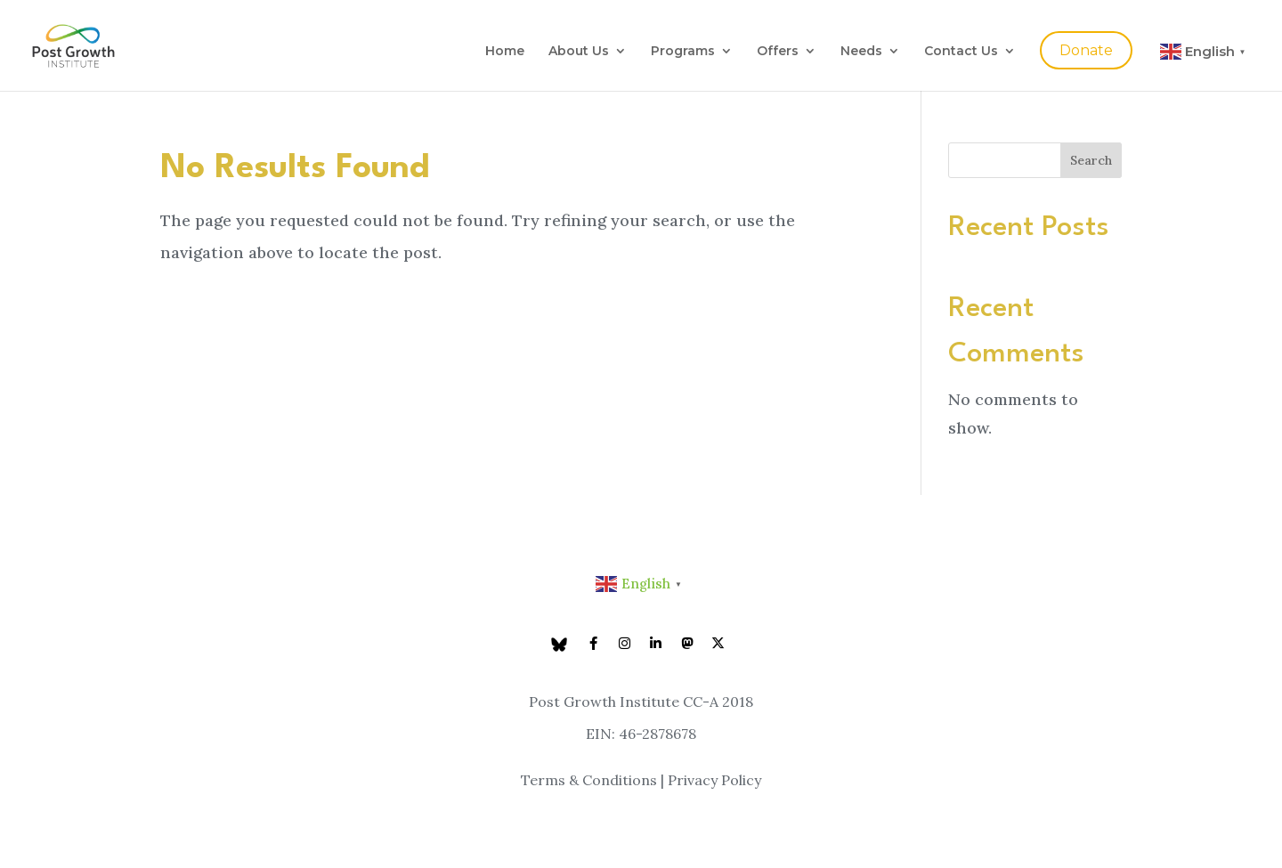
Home (504, 52)
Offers (778, 52)
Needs (861, 52)
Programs (683, 52)
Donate (1086, 50)
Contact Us (961, 52)
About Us (578, 52)
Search (1091, 160)
